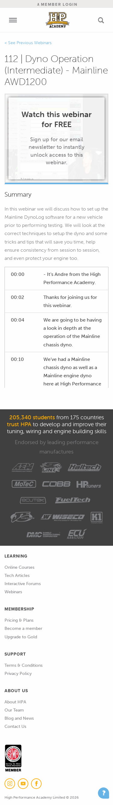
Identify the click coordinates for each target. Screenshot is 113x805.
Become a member (23, 628)
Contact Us (15, 726)
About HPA (15, 702)
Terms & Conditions (23, 665)
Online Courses (19, 567)
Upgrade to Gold (21, 637)
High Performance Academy (57, 20)
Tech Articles (17, 575)
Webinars (13, 591)
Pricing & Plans (19, 620)
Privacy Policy (18, 673)
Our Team (14, 710)
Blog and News (19, 718)
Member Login (57, 4)
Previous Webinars (34, 42)
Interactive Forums (23, 583)
